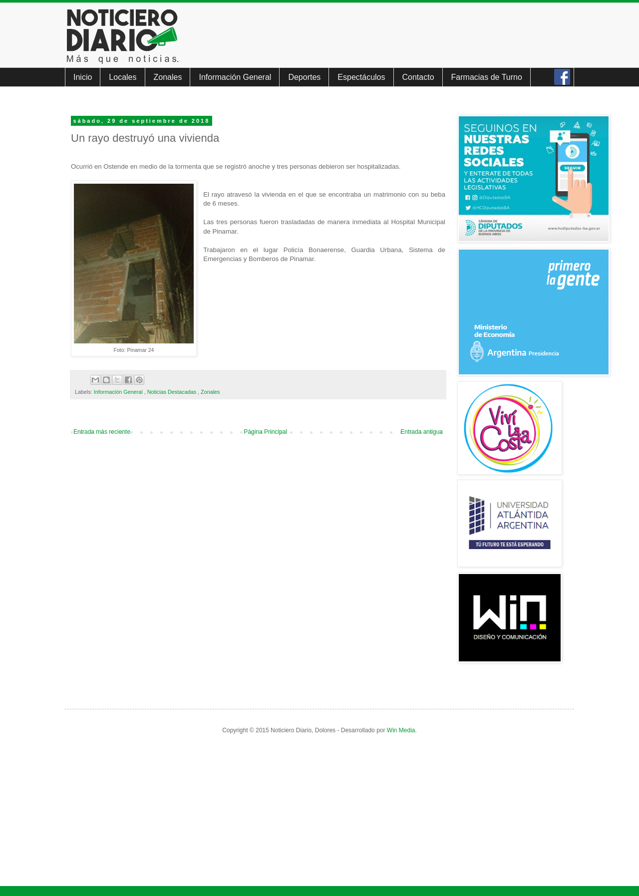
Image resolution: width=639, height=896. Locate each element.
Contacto (418, 77)
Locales (122, 77)
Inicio (82, 77)
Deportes (304, 77)
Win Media (401, 730)
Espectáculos (361, 77)
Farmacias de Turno (486, 77)
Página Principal (265, 431)
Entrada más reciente (101, 431)
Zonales (168, 77)
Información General (235, 77)
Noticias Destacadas (172, 392)
